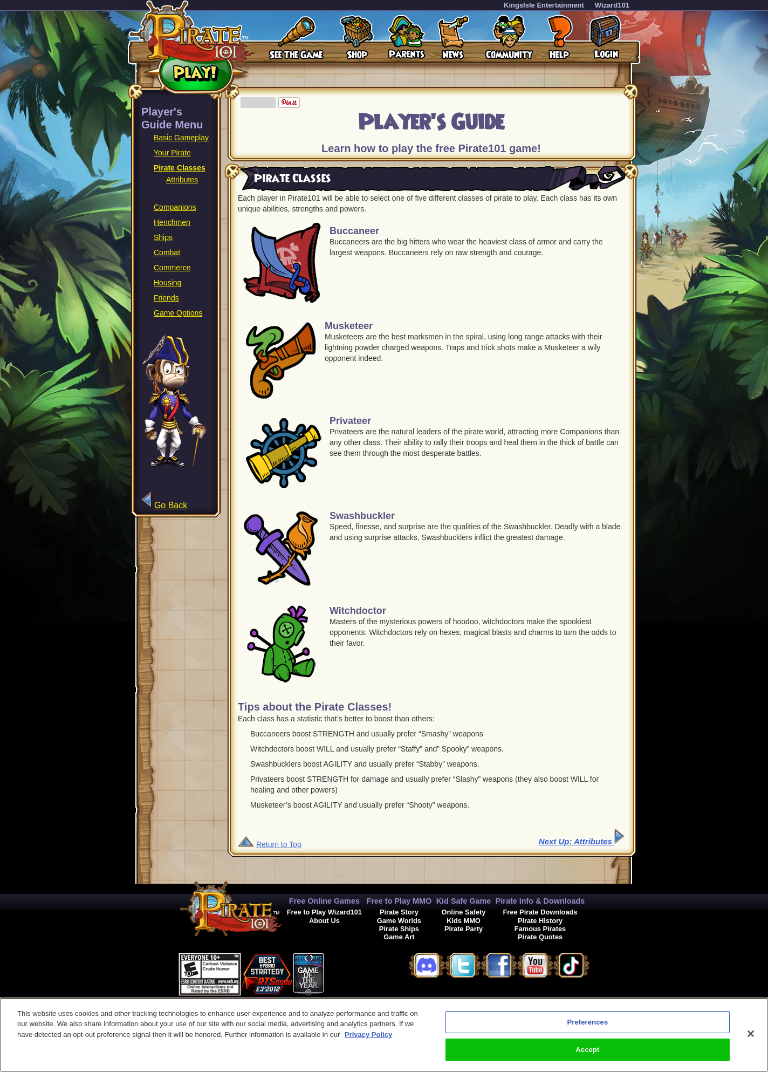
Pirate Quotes (540, 937)
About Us (324, 921)
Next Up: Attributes (582, 841)
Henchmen (172, 222)
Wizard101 (612, 5)
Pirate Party (463, 929)
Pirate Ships (399, 929)
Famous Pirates (540, 929)
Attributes (182, 179)
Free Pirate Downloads (540, 912)
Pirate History (540, 921)
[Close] (751, 1034)
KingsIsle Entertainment (544, 5)
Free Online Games (324, 901)
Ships (163, 237)
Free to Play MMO (398, 901)
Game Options (178, 313)
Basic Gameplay (181, 137)
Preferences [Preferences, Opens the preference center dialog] (587, 1023)
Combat (167, 252)
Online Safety (464, 912)
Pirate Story (399, 912)
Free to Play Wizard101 (324, 912)
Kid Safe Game (463, 901)
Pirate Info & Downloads (540, 901)
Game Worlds (399, 921)
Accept (587, 1051)
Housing (167, 282)
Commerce (172, 267)
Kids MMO (464, 921)
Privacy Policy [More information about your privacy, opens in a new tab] (368, 1035)
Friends (166, 297)
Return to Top (278, 844)
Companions (175, 207)
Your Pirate (172, 152)
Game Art (398, 937)
